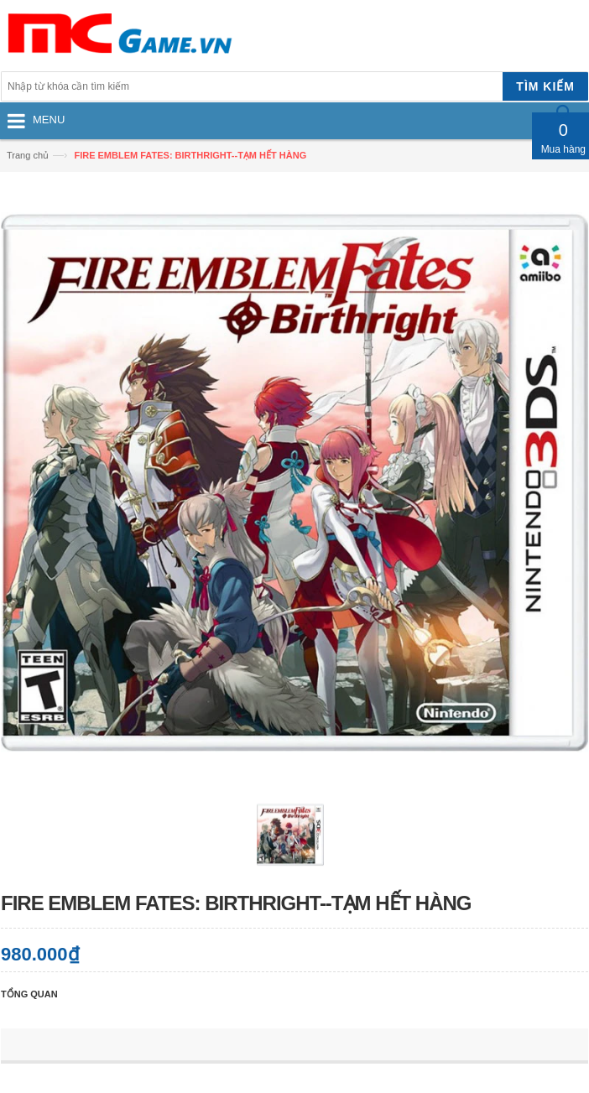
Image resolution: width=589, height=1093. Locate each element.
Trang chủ (28, 155)
